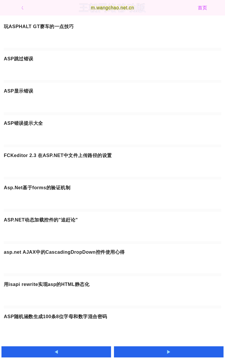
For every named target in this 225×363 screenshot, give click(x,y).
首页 (202, 7)
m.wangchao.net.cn (112, 7)
